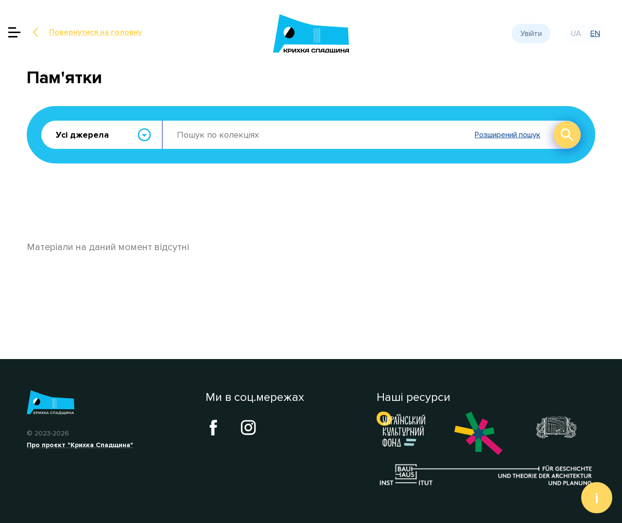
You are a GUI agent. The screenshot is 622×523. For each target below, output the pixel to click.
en (595, 33)
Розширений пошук (507, 135)
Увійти (531, 33)
